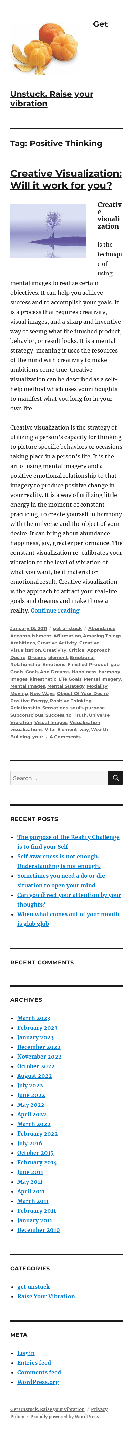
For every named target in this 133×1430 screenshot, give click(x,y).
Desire (17, 657)
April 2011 (30, 1191)
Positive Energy (29, 700)
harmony (109, 671)
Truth (80, 715)
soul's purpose (87, 708)
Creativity (54, 650)
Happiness (84, 671)
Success (54, 715)
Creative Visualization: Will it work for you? (66, 179)
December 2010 (38, 1229)
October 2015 (35, 1152)
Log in (26, 1353)
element (58, 657)
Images (19, 679)
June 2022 (31, 1095)
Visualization (85, 722)
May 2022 (30, 1104)
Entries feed (34, 1362)
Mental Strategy (66, 686)
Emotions (53, 664)
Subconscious (26, 715)
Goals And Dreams (47, 671)
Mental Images (27, 686)
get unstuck (67, 628)
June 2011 (30, 1172)
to (69, 715)
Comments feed (39, 1372)
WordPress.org (38, 1381)
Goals (16, 671)
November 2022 (39, 1056)
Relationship (25, 708)
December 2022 (39, 1046)
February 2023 (37, 1027)
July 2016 (29, 1143)
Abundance (101, 628)
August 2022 (34, 1075)
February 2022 (37, 1133)
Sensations (55, 708)
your (37, 736)
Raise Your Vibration (46, 1296)
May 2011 (29, 1181)
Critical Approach (90, 650)
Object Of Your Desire (83, 693)
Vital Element (61, 729)
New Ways (42, 693)
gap (115, 664)
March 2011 (33, 1201)
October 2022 (36, 1066)
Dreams (37, 657)
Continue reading (55, 610)
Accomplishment (30, 635)
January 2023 (35, 1037)
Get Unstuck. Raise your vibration (47, 1409)
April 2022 (32, 1114)
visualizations (26, 729)
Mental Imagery (102, 679)
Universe (99, 715)
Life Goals (70, 679)
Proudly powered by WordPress (64, 1417)
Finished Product (88, 664)
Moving (19, 693)
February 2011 (36, 1210)
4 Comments (65, 736)
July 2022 (30, 1085)
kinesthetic (43, 679)
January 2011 (34, 1220)
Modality (97, 686)
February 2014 (37, 1162)
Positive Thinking (71, 700)
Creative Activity (57, 643)
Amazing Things (102, 635)
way (84, 729)
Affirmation (67, 635)
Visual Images (51, 722)
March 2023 (33, 1018)
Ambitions (22, 643)
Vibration (21, 722)
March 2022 (34, 1123)
